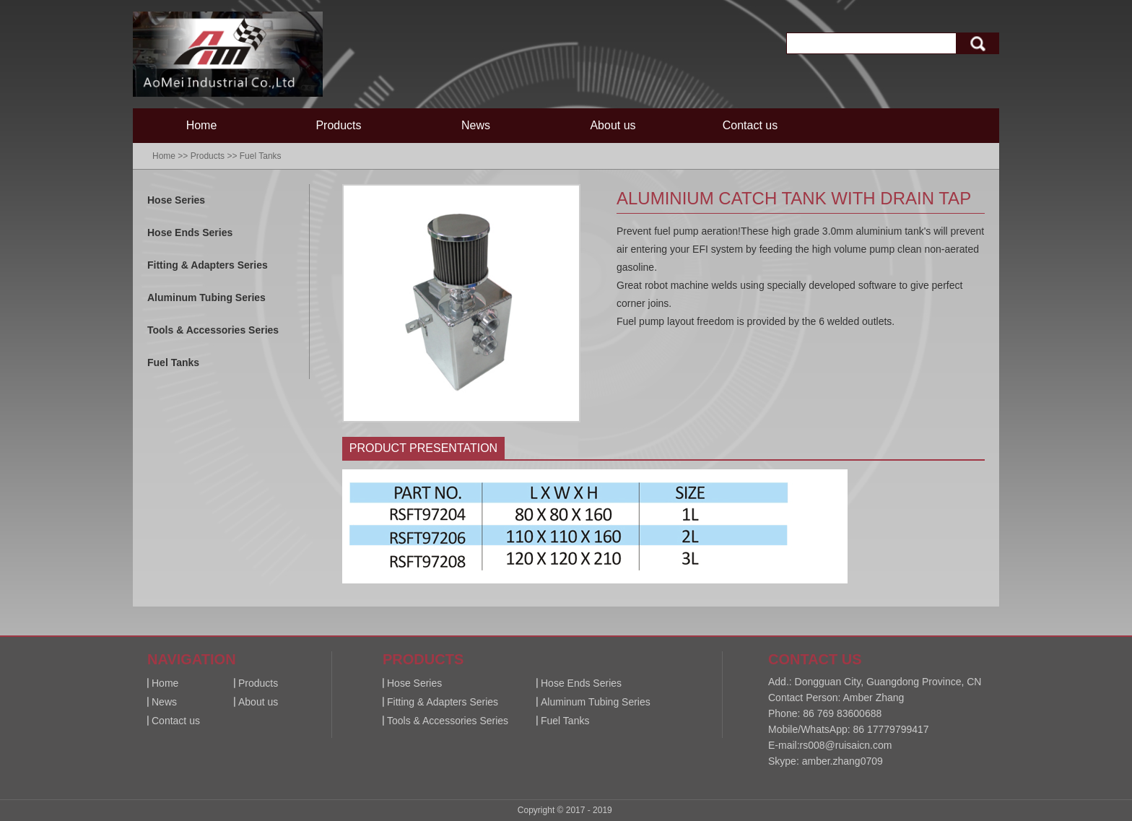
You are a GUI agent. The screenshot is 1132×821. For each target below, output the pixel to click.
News (475, 125)
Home (201, 125)
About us (612, 125)
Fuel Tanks (261, 156)
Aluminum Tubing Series (206, 297)
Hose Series (176, 200)
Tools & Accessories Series (213, 330)
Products (338, 125)
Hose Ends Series (189, 232)
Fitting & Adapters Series (207, 265)
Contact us (750, 125)
